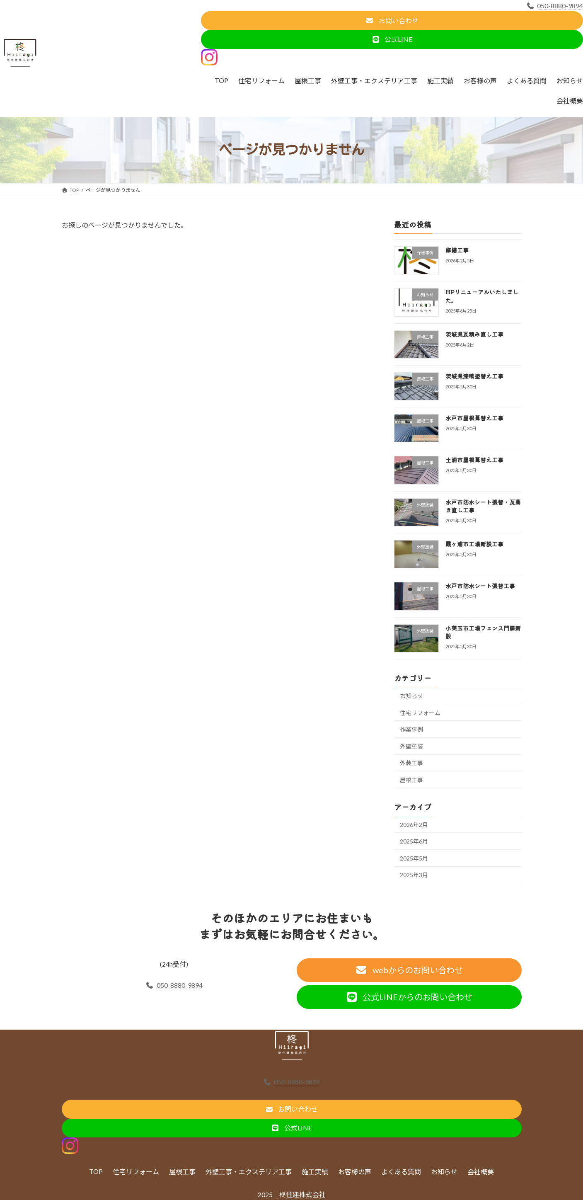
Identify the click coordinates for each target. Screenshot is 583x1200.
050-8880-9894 (554, 6)
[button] (392, 20)
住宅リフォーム (420, 712)
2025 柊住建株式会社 (292, 1194)
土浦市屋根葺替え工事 (474, 460)
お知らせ (411, 695)
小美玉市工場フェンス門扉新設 (482, 631)
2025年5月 (414, 857)
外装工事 (411, 762)
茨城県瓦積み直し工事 (474, 334)
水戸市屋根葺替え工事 (474, 418)
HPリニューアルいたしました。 (481, 296)
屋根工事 (411, 779)
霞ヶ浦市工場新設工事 (474, 544)
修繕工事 (456, 250)
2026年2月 (414, 824)
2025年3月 (414, 874)
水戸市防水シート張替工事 (480, 586)
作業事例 (411, 729)
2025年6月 (414, 841)
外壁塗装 (411, 745)
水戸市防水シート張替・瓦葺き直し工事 (482, 505)
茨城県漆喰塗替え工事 (474, 375)
